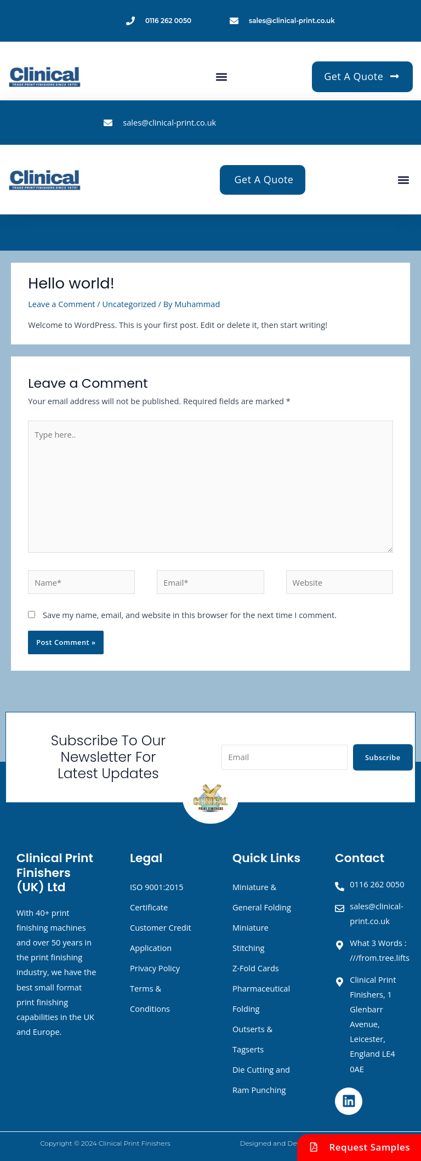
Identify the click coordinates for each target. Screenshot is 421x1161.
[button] (221, 76)
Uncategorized (129, 303)
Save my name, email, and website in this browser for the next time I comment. (190, 614)
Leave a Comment (61, 303)
